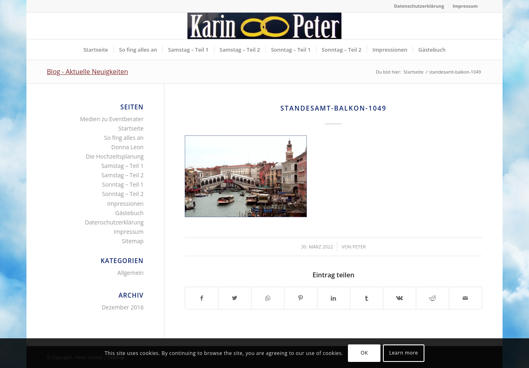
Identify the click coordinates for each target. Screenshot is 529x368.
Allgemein (131, 273)
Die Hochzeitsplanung (115, 156)
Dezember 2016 (123, 307)
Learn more (403, 352)
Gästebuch (129, 213)
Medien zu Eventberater (112, 119)
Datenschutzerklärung (419, 6)
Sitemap (133, 241)
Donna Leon (127, 147)
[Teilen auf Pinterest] (300, 298)
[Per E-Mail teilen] (465, 298)
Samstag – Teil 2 (122, 175)
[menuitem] (419, 6)
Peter (359, 247)
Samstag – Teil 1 (122, 166)
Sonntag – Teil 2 (123, 194)
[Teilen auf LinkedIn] (333, 298)
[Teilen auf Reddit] (432, 298)
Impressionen (125, 203)
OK (364, 352)
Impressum (465, 6)
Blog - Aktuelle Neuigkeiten (87, 71)
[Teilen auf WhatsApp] (267, 298)
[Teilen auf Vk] (399, 298)
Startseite (131, 128)
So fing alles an (124, 138)
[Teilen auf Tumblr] (366, 298)
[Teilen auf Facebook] (201, 298)
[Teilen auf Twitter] (235, 298)
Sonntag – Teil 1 (123, 184)
